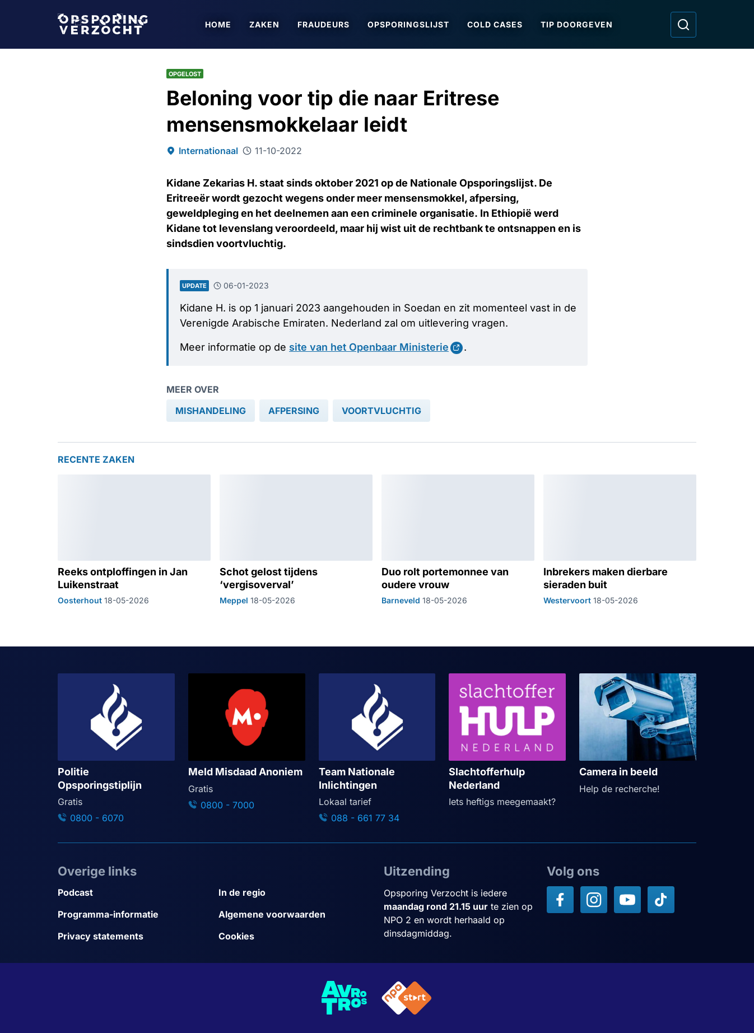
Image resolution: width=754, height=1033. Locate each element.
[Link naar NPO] (406, 998)
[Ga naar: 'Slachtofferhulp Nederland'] (507, 740)
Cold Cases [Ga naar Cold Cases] (496, 24)
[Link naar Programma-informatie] (134, 914)
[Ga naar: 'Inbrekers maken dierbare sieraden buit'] (619, 540)
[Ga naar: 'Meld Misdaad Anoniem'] (246, 742)
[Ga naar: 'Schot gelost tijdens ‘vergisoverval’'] (296, 540)
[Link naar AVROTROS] (344, 998)
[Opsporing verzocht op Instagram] (593, 899)
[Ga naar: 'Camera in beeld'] (637, 734)
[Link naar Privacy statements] (134, 936)
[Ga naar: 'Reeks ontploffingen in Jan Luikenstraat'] (134, 540)
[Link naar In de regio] (294, 892)
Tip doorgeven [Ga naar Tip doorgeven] (578, 24)
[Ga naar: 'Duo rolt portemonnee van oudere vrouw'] (457, 540)
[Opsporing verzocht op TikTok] (661, 899)
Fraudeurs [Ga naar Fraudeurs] (325, 24)
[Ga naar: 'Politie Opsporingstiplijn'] (116, 749)
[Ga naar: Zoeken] (683, 25)
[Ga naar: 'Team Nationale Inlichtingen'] (377, 749)
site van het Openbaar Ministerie (369, 347)
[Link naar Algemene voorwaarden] (294, 914)
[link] (210, 410)
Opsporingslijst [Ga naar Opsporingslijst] (409, 24)
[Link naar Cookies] (294, 936)
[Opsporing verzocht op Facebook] (560, 899)
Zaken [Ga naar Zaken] (265, 24)
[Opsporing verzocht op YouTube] (627, 899)
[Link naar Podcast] (134, 892)
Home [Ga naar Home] (219, 24)
